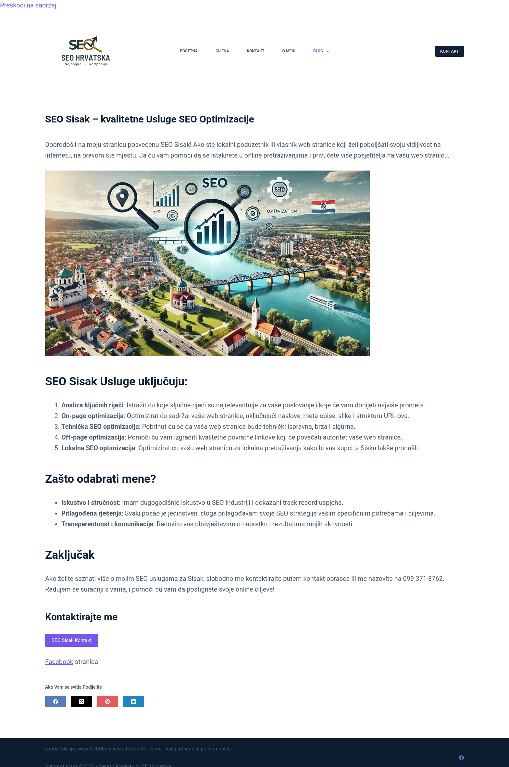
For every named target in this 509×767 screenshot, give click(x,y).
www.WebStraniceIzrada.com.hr (111, 749)
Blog (322, 51)
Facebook (59, 662)
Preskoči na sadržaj (28, 5)
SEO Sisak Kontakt (72, 640)
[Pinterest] (107, 701)
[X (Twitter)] (81, 701)
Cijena (222, 51)
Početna (189, 51)
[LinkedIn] (133, 701)
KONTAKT (449, 51)
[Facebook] (55, 701)
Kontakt (256, 51)
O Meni (289, 51)
